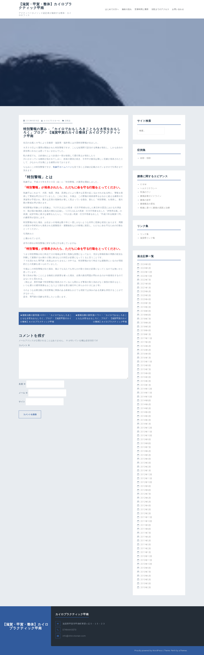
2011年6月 (145, 537)
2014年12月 (146, 389)
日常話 (67, 121)
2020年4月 (145, 299)
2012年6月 (145, 498)
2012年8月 (145, 490)
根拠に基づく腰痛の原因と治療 (155, 208)
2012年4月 (145, 505)
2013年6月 (145, 451)
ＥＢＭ (143, 184)
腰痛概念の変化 (147, 204)
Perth (173, 650)
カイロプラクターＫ (52, 121)
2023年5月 (145, 268)
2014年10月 (146, 397)
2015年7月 (145, 369)
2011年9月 (145, 525)
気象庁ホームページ (62, 167)
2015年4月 (145, 373)
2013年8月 (145, 443)
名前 (22, 384)
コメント (24, 345)
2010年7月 (145, 572)
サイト (22, 401)
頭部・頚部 (145, 158)
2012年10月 (146, 482)
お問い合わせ (178, 9)
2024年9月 (145, 264)
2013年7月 (145, 447)
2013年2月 (145, 467)
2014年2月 (145, 420)
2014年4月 (145, 412)
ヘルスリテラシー (148, 188)
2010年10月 (146, 564)
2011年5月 (145, 540)
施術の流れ (127, 9)
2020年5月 (145, 295)
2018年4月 (145, 330)
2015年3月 (145, 377)
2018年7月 (145, 319)
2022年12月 (146, 272)
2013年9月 (145, 439)
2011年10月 (146, 521)
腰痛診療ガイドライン (150, 196)
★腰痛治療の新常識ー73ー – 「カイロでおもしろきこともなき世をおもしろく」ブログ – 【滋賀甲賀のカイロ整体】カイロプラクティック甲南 (101, 318)
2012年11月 (146, 478)
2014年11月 (146, 393)
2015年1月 (145, 385)
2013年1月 (145, 470)
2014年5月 (145, 408)
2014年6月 (145, 404)
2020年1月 (145, 303)
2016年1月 (145, 358)
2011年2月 (145, 548)
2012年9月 (145, 486)
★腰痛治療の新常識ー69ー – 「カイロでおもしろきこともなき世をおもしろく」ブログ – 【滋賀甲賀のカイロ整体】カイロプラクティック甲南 (46, 318)
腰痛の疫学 (145, 200)
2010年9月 (145, 568)
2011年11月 (146, 517)
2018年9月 (145, 311)
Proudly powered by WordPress (148, 650)
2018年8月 (145, 315)
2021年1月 (145, 287)
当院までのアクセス (160, 9)
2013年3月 (145, 463)
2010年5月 (145, 579)
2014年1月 (145, 424)
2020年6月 (145, 291)
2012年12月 (146, 474)
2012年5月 (145, 502)
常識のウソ (145, 192)
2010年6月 (145, 576)
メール (23, 393)
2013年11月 (146, 432)
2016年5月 (145, 350)
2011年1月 (145, 552)
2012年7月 (145, 494)
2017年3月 (145, 342)
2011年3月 (145, 544)
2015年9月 (145, 365)
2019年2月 (145, 307)
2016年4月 (145, 354)
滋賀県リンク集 (147, 238)
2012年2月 (145, 513)
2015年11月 (146, 361)
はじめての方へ (112, 9)
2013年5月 (145, 455)
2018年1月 (145, 334)
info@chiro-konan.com (74, 636)
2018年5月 (145, 326)
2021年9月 (145, 284)
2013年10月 (146, 435)
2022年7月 (145, 280)
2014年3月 (145, 416)
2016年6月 (145, 346)
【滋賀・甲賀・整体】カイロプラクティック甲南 (45, 6)
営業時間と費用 (141, 9)
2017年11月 (146, 338)
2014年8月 (145, 400)
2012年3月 (145, 509)
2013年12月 (146, 428)
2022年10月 (146, 276)
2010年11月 (146, 560)
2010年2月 (145, 587)
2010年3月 (145, 583)
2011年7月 (145, 533)
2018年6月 (145, 323)
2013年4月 (145, 459)
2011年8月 (145, 529)
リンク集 (144, 234)
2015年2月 (145, 381)
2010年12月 (146, 556)
